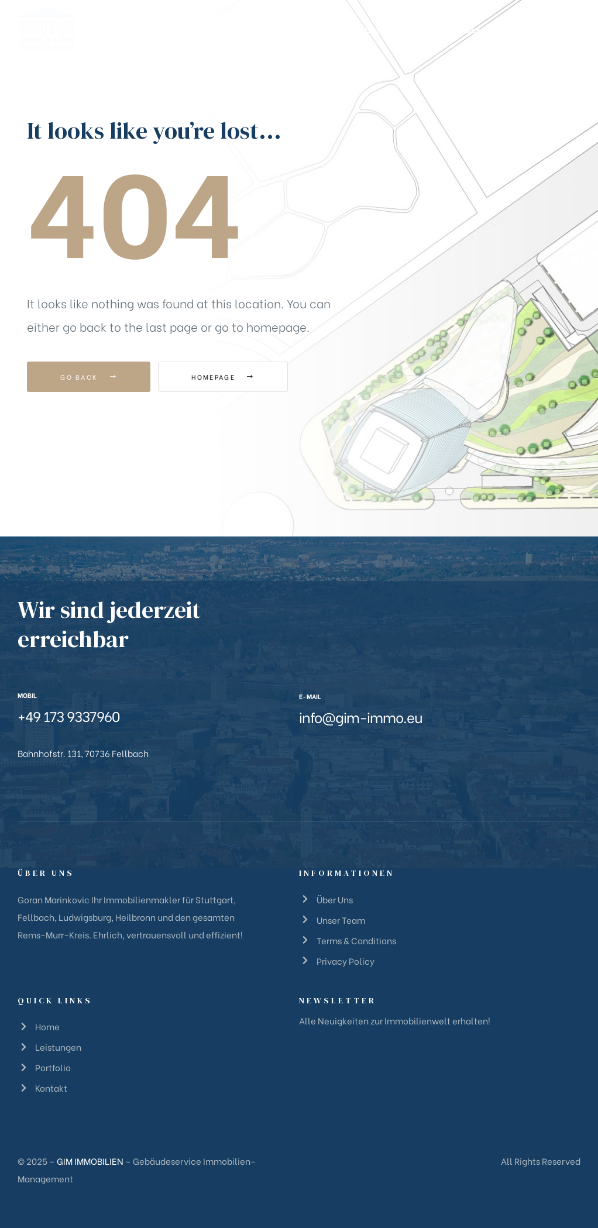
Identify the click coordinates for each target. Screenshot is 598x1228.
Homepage (222, 376)
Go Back (88, 376)
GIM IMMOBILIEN (90, 1160)
